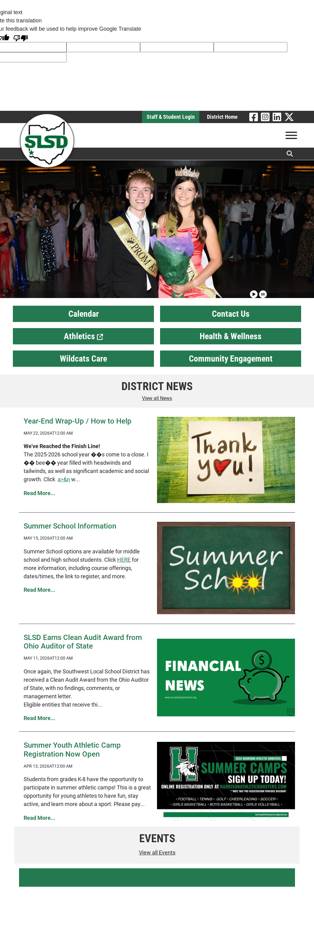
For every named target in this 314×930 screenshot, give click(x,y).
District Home (222, 117)
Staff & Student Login (171, 117)
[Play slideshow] (253, 291)
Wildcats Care (83, 359)
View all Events (157, 852)
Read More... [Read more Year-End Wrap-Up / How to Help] (39, 493)
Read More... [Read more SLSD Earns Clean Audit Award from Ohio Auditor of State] (39, 718)
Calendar (83, 314)
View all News (157, 398)
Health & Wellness (231, 336)
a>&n (64, 479)
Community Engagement (231, 359)
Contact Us (231, 314)
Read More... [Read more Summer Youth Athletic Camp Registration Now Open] (39, 818)
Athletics (83, 336)
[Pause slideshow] (262, 291)
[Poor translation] (20, 37)
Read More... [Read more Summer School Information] (39, 590)
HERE (124, 559)
